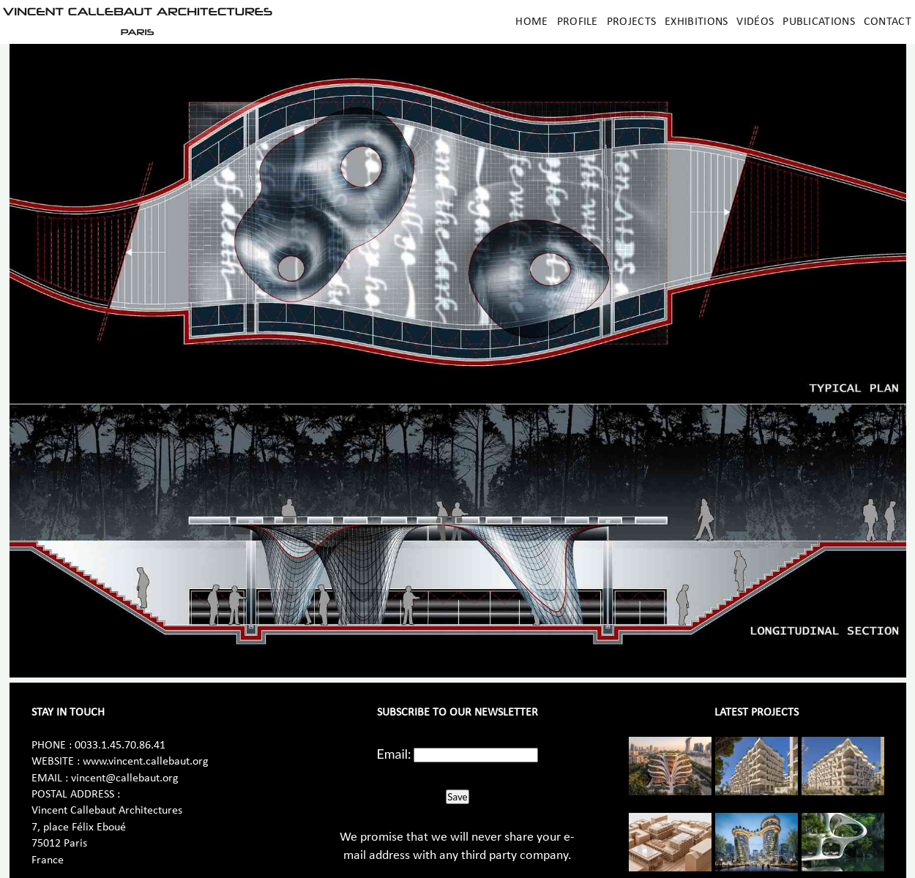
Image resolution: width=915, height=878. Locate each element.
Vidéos (755, 22)
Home (531, 22)
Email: (394, 754)
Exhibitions (696, 22)
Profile (577, 22)
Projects (631, 22)
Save (457, 797)
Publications (819, 22)
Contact (887, 22)
